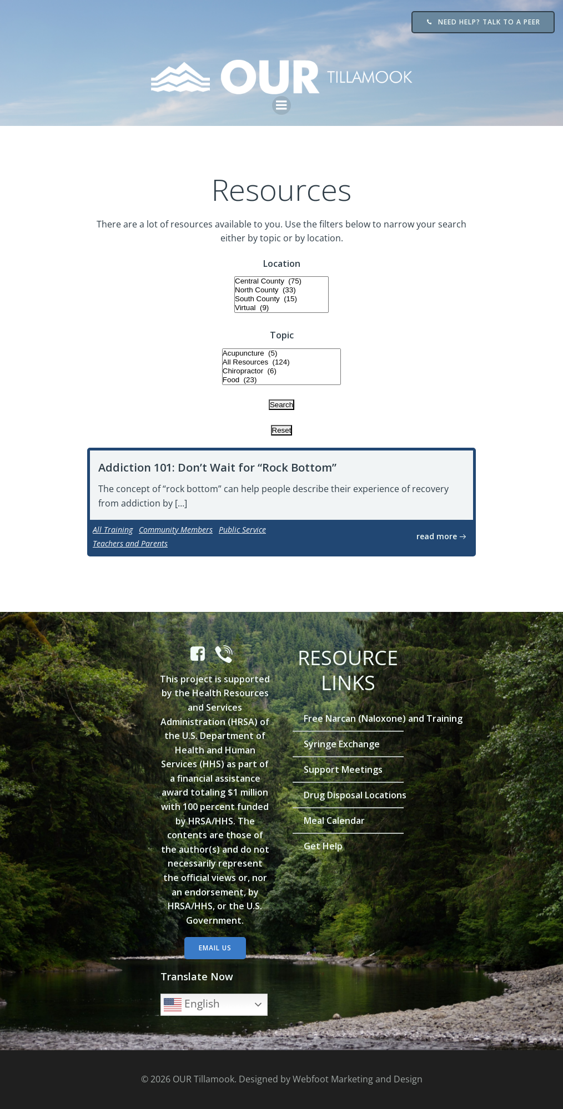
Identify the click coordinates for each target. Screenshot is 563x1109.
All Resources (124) (281, 362)
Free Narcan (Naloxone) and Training (348, 718)
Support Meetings (343, 769)
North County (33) (281, 290)
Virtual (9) (281, 307)
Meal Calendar (334, 820)
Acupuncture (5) (281, 353)
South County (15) (281, 299)
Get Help (323, 846)
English (192, 1005)
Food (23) (281, 380)
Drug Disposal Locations (348, 795)
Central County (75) (281, 281)
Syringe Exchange (342, 744)
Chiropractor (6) (281, 371)
